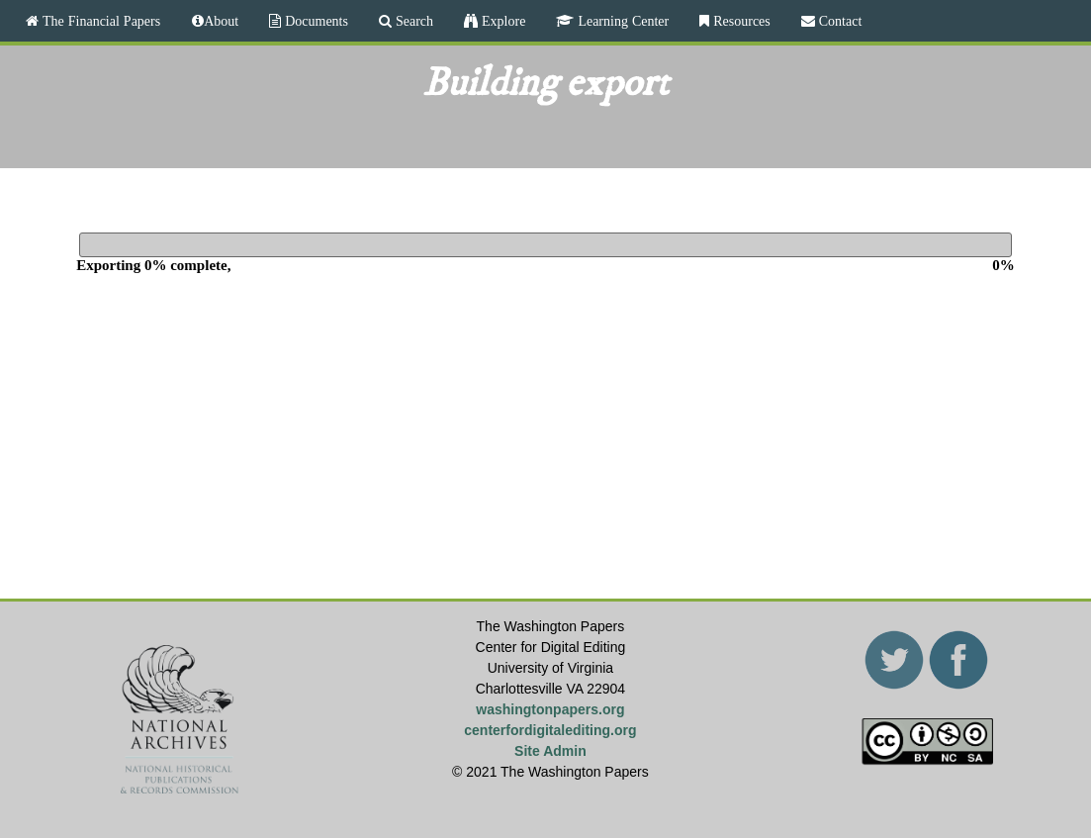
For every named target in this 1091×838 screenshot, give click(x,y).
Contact (839, 21)
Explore (501, 21)
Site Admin (550, 751)
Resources (740, 21)
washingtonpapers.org (550, 709)
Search (412, 21)
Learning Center (621, 21)
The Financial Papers (99, 21)
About (221, 21)
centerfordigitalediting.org (550, 730)
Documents (314, 21)
